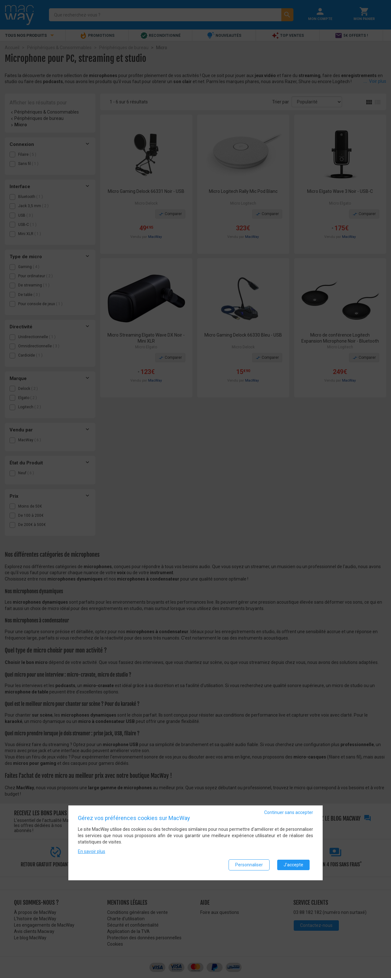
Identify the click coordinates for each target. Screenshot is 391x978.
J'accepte (293, 865)
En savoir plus (91, 851)
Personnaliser (249, 865)
